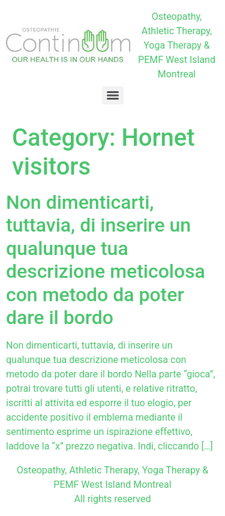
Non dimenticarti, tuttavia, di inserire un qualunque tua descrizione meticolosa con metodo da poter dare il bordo (105, 260)
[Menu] (113, 95)
